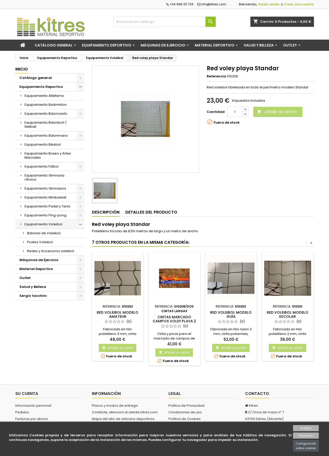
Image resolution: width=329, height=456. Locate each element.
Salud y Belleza (259, 45)
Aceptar (306, 428)
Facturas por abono (31, 418)
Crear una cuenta (298, 4)
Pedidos (22, 412)
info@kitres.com (211, 4)
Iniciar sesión (268, 4)
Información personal (33, 405)
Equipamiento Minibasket (45, 197)
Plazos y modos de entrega (115, 405)
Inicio (21, 69)
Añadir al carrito (277, 112)
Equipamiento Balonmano (46, 135)
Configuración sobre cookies (306, 445)
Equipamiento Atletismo (44, 95)
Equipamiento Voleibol (43, 224)
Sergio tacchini (33, 295)
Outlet (290, 45)
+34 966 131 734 (179, 4)
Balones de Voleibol (43, 233)
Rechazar (306, 436)
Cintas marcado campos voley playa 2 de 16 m (174, 321)
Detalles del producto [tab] (151, 212)
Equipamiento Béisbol (43, 144)
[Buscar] (165, 22)
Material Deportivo (214, 45)
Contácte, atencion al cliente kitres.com (125, 412)
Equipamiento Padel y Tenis (47, 206)
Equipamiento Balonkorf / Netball (46, 124)
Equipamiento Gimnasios (45, 188)
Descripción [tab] (105, 212)
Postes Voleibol (40, 242)
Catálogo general (53, 45)
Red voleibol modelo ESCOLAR (287, 314)
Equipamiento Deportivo (106, 45)
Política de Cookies (184, 418)
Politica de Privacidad (186, 405)
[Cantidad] (234, 112)
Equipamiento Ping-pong (45, 215)
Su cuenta (26, 393)
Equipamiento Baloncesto (46, 113)
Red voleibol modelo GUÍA (231, 314)
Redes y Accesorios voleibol (50, 251)
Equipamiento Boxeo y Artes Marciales (48, 155)
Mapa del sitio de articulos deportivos (123, 418)
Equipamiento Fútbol (41, 166)
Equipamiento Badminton (46, 104)
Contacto (257, 393)
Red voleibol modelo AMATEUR (117, 314)
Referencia (216, 76)
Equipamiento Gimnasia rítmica (44, 177)
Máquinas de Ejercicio (163, 45)
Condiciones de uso (185, 412)
